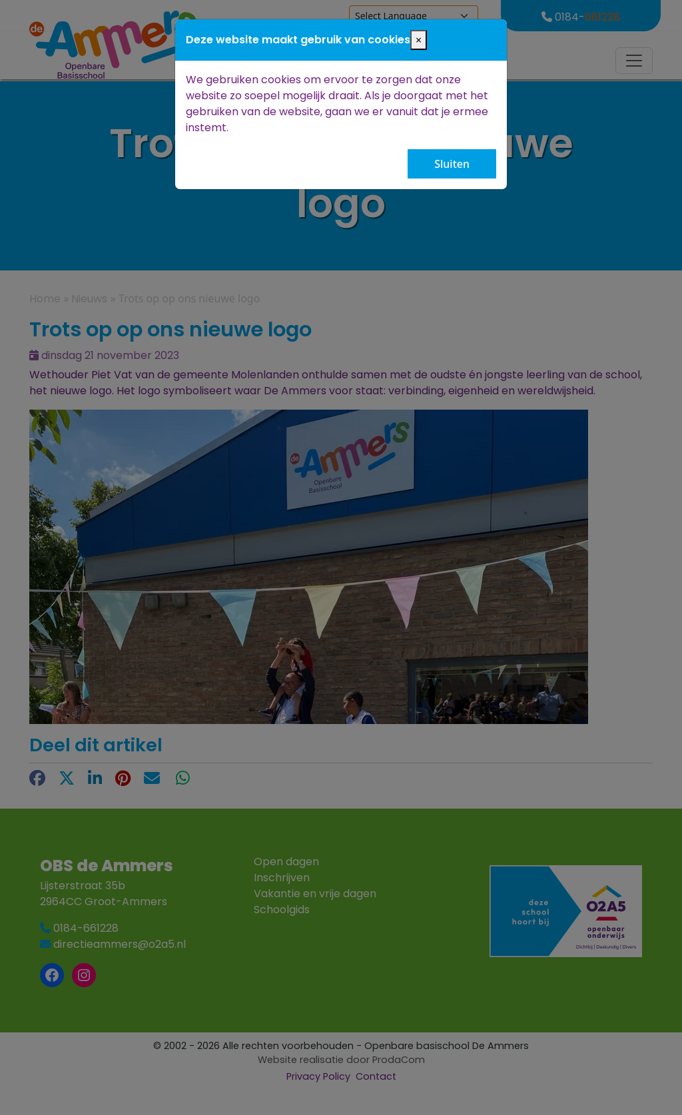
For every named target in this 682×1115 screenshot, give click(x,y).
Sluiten (452, 164)
